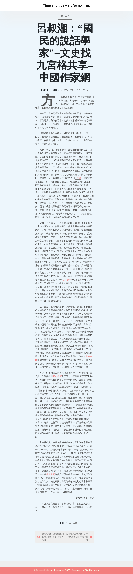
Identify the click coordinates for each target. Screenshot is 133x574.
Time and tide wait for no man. (66, 6)
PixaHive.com (92, 570)
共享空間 (50, 474)
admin (83, 90)
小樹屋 (78, 178)
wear (65, 16)
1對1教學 (66, 279)
